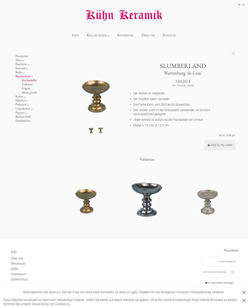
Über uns (148, 35)
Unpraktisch (23, 108)
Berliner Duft (23, 117)
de (239, 4)
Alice (19, 60)
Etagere (26, 88)
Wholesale (18, 263)
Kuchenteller (29, 80)
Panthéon (21, 64)
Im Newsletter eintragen (219, 282)
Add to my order (220, 145)
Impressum (18, 274)
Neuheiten (22, 56)
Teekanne (27, 84)
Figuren (20, 112)
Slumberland (23, 76)
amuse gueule (29, 92)
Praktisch (21, 104)
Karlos (19, 96)
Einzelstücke (23, 120)
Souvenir (21, 68)
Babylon (20, 100)
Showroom (125, 35)
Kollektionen (97, 35)
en (243, 4)
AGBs (14, 269)
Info (75, 35)
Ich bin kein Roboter (215, 272)
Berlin (19, 72)
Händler (169, 35)
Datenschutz (19, 279)
